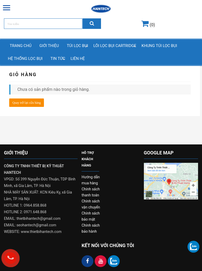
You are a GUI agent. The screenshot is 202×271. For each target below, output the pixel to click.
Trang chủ (21, 45)
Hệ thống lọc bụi (25, 58)
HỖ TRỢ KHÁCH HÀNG (88, 159)
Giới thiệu (49, 45)
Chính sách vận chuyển (91, 204)
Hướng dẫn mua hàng (91, 180)
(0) (148, 24)
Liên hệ (77, 58)
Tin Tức (57, 58)
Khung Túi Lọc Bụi (159, 45)
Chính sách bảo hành (91, 228)
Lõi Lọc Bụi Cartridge (114, 45)
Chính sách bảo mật (91, 216)
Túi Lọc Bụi (77, 45)
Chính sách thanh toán (91, 192)
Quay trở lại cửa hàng (26, 103)
